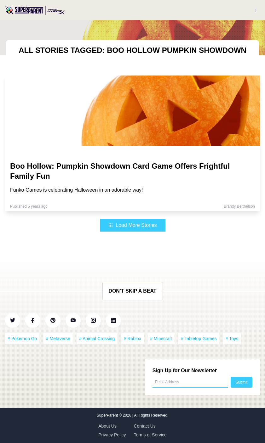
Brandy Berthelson (239, 206)
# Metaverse (58, 338)
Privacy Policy (112, 434)
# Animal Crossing (97, 338)
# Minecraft (161, 338)
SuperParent (108, 415)
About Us (107, 426)
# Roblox (132, 338)
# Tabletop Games (198, 338)
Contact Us (145, 426)
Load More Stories (132, 225)
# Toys (232, 338)
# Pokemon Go (22, 338)
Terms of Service (150, 434)
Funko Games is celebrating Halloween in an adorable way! (76, 190)
